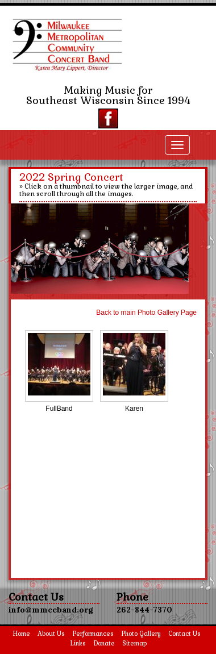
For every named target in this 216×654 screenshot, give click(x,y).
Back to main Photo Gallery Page (146, 312)
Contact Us (184, 634)
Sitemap (134, 643)
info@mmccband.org (51, 610)
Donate (104, 643)
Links (78, 643)
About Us (51, 634)
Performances (93, 634)
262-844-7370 (144, 610)
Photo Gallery (141, 634)
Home (21, 634)
